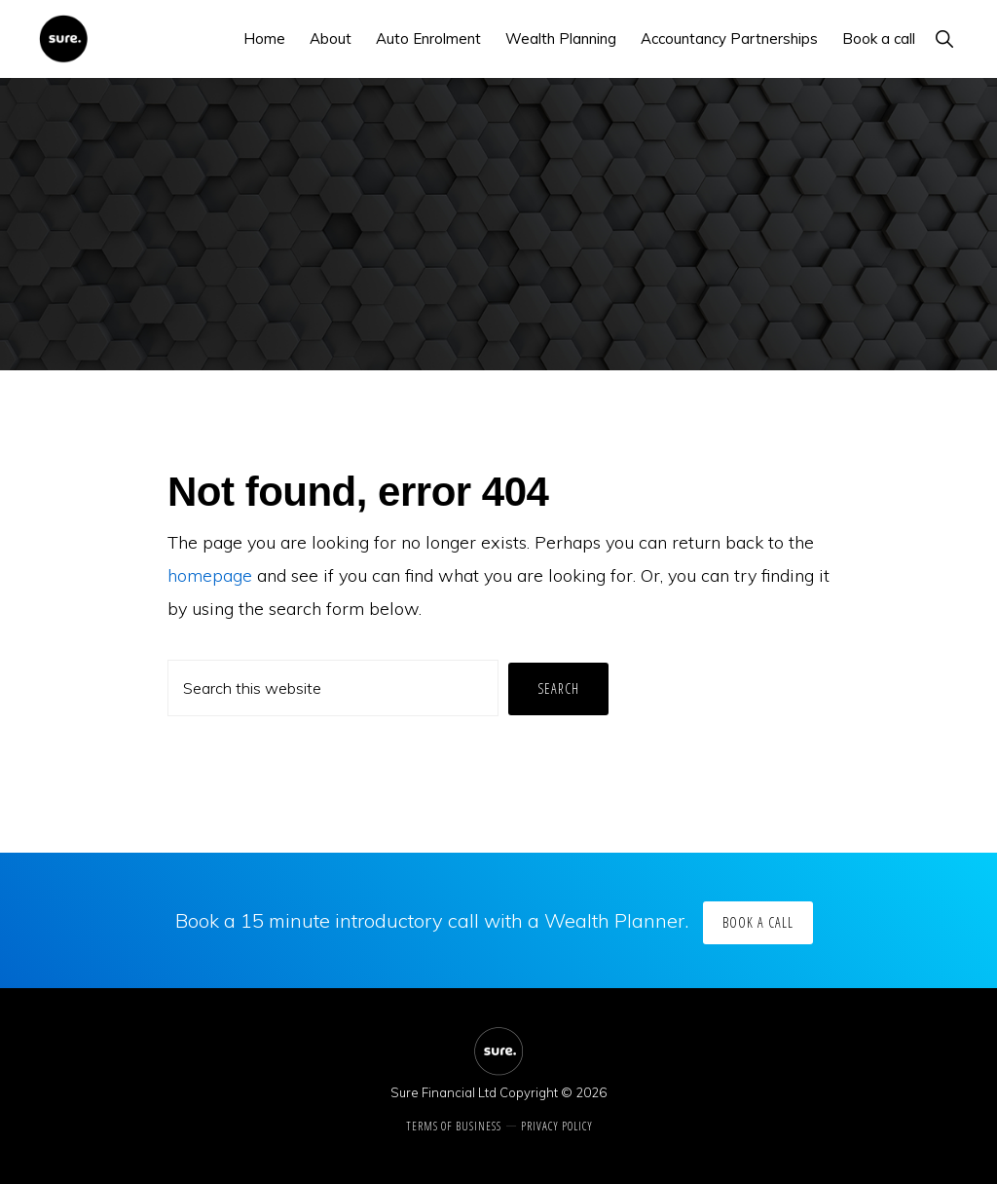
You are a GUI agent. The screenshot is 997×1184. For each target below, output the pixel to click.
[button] (944, 38)
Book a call (758, 922)
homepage (209, 575)
